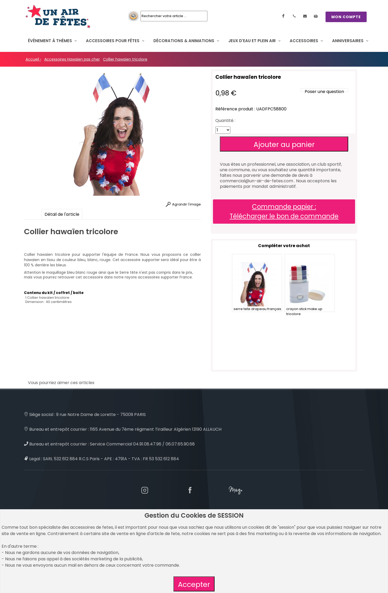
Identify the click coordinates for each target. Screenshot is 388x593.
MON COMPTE (346, 16)
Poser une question (324, 92)
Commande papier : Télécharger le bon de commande (284, 211)
